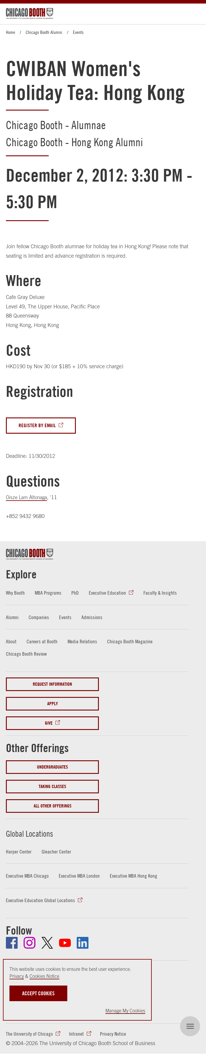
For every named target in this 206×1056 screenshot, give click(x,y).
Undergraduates (52, 768)
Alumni (12, 618)
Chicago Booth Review (26, 654)
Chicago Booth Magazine (130, 642)
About (11, 642)
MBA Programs (48, 593)
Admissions (92, 618)
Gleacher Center (56, 852)
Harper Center (19, 852)
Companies (39, 618)
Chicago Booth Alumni (44, 32)
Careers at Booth (42, 642)
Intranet (76, 1035)
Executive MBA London (79, 876)
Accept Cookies (38, 993)
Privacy (16, 976)
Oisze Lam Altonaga (28, 498)
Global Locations (43, 832)
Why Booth (15, 593)
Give (49, 723)
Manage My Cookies (125, 1010)
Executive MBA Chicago (27, 876)
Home (10, 32)
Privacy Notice (113, 1035)
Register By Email (37, 426)
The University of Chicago (29, 1035)
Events (78, 32)
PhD (76, 593)
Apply (52, 704)
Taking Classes (52, 787)
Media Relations (82, 642)
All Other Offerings (52, 807)
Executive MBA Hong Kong (134, 876)
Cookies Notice (44, 976)
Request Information (52, 684)
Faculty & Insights (161, 593)
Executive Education (108, 593)
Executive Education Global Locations (40, 901)
